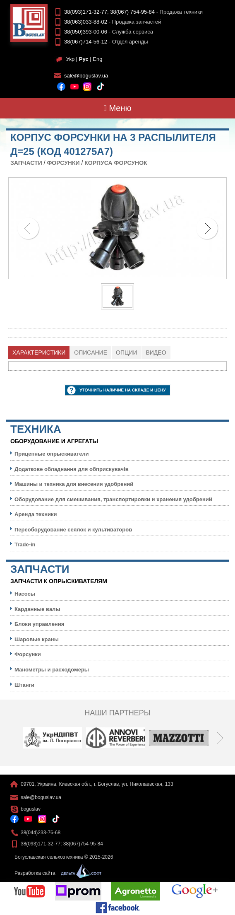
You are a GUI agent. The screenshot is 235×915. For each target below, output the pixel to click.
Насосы (24, 594)
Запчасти (26, 162)
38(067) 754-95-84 (132, 12)
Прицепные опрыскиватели (51, 454)
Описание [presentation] (90, 352)
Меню (118, 108)
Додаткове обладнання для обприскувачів (71, 469)
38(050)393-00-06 (85, 32)
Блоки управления (39, 624)
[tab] (39, 352)
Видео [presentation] (156, 352)
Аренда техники (35, 514)
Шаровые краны (36, 639)
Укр (70, 59)
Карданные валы (37, 609)
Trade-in (25, 544)
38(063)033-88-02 (85, 22)
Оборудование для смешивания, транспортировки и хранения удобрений (113, 499)
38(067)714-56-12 (85, 42)
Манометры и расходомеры (51, 669)
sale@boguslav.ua (86, 75)
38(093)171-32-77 (85, 12)
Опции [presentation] (126, 352)
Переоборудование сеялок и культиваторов (73, 529)
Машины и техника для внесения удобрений (73, 484)
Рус (84, 59)
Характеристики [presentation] (38, 352)
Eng (97, 59)
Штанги (24, 685)
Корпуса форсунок (115, 162)
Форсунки (63, 162)
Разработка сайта (55, 873)
